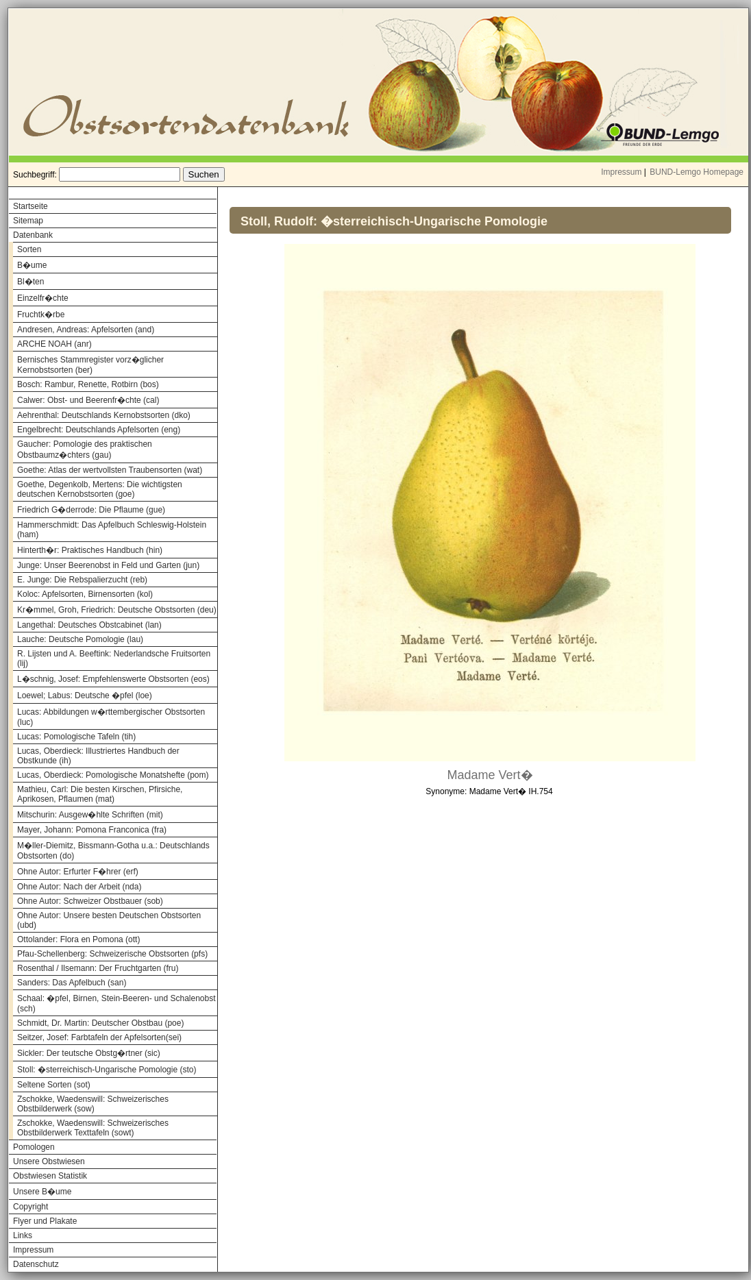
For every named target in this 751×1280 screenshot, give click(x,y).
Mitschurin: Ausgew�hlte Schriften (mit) (90, 815)
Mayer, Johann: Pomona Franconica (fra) (92, 830)
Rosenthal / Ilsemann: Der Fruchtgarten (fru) (97, 968)
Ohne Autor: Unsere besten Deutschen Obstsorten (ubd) (109, 920)
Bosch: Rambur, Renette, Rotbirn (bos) (88, 384)
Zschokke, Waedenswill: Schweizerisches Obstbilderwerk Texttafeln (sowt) (93, 1127)
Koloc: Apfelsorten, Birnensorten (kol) (85, 594)
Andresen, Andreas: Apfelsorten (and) (85, 329)
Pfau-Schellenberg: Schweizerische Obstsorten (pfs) (112, 954)
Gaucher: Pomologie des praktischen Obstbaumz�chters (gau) (84, 449)
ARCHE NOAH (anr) (54, 344)
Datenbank (33, 235)
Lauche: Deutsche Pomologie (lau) (80, 639)
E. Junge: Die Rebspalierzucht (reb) (82, 579)
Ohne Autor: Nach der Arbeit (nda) (79, 886)
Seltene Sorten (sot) (53, 1085)
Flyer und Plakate (45, 1221)
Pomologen (34, 1147)
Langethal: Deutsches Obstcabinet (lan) (89, 625)
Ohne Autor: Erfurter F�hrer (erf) (77, 871)
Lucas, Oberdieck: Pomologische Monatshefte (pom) (112, 775)
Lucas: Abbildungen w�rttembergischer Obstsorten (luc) (111, 717)
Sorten (29, 249)
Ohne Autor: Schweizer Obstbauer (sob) (90, 901)
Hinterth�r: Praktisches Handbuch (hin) (89, 550)
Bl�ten (30, 281)
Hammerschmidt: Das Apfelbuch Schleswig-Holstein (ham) (111, 529)
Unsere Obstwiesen (49, 1161)
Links (22, 1235)
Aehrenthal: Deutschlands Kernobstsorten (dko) (103, 415)
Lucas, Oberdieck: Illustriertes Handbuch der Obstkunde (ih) (98, 755)
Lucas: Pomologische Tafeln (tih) (76, 736)
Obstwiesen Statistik (50, 1176)
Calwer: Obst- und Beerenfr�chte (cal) (88, 400)
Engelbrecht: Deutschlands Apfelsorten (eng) (98, 429)
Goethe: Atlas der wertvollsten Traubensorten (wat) (109, 470)
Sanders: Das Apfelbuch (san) (71, 982)
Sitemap (28, 220)
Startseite (30, 206)
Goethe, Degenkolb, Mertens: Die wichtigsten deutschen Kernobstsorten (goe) (99, 489)
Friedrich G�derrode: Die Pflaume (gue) (91, 510)
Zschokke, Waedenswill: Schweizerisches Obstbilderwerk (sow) (93, 1103)
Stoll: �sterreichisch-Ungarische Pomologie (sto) (106, 1069)
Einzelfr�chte (43, 298)
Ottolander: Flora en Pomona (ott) (78, 939)
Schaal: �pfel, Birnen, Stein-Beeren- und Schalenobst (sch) (116, 1003)
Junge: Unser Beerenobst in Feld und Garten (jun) (108, 565)
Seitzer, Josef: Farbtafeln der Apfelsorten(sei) (99, 1037)
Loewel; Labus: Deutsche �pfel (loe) (84, 695)
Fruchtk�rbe (40, 314)
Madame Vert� (489, 775)
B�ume (32, 265)
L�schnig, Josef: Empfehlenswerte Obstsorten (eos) (113, 679)
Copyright (30, 1206)
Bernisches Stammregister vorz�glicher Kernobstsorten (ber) (90, 365)
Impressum (621, 172)
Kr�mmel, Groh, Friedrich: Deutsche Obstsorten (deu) (117, 610)
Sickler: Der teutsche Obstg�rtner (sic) (88, 1053)
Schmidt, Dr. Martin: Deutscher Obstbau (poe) (100, 1023)
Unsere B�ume (42, 1191)
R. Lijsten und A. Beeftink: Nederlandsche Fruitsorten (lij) (113, 658)
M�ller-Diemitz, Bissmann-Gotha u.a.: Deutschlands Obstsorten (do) (113, 851)
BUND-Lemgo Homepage (696, 172)
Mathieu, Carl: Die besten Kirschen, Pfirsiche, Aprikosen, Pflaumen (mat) (99, 794)
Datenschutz (36, 1264)
